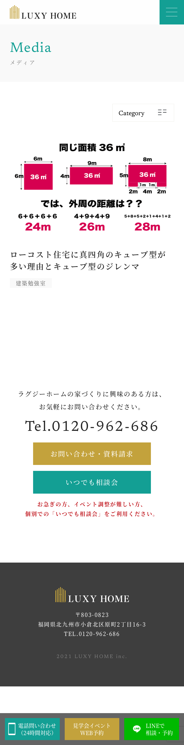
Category (143, 113)
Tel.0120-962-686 (92, 427)
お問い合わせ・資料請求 (91, 454)
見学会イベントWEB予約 (92, 729)
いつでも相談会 (91, 482)
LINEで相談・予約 (151, 729)
